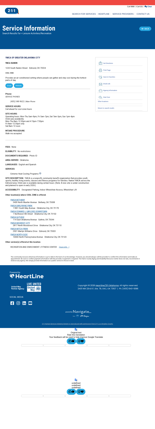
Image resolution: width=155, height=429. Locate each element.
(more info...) (64, 247)
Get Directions (108, 63)
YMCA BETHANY (17, 200)
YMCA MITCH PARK (19, 229)
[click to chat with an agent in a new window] (148, 7)
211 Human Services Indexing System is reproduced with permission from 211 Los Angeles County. (77, 324)
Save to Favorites (109, 77)
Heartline (104, 14)
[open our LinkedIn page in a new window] (24, 305)
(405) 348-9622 (17, 101)
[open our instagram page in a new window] (18, 305)
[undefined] (71, 392)
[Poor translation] (81, 341)
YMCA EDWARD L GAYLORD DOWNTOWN (28, 211)
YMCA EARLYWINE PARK (21, 206)
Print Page (107, 70)
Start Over (106, 97)
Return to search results (106, 108)
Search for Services (84, 14)
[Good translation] (71, 341)
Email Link (106, 84)
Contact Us (143, 14)
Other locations (103, 101)
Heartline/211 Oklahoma (107, 285)
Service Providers (123, 14)
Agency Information (110, 90)
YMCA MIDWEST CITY (20, 223)
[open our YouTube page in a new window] (30, 305)
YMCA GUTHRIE (17, 217)
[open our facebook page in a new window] (12, 305)
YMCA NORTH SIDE (19, 234)
